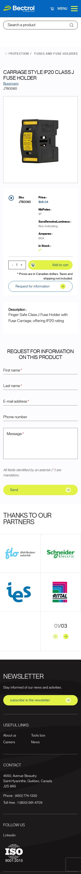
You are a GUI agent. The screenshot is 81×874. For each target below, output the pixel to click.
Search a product (21, 25)
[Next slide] (65, 636)
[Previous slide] (55, 636)
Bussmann (11, 83)
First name (13, 370)
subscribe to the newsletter (40, 700)
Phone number (15, 417)
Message (15, 434)
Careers (9, 742)
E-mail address (16, 402)
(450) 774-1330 (26, 795)
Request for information (40, 286)
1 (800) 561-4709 (29, 802)
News (35, 742)
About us (9, 735)
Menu (67, 8)
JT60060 (25, 202)
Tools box (38, 735)
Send (40, 490)
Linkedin (9, 835)
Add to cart (49, 265)
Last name (13, 386)
